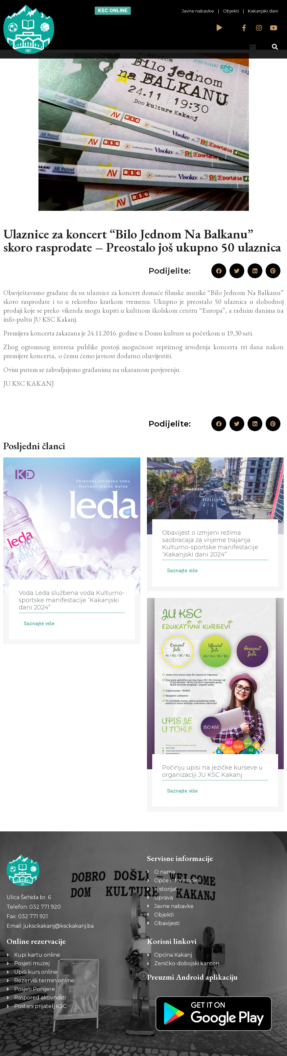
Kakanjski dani (263, 10)
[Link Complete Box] (71, 550)
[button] (252, 46)
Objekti (231, 10)
